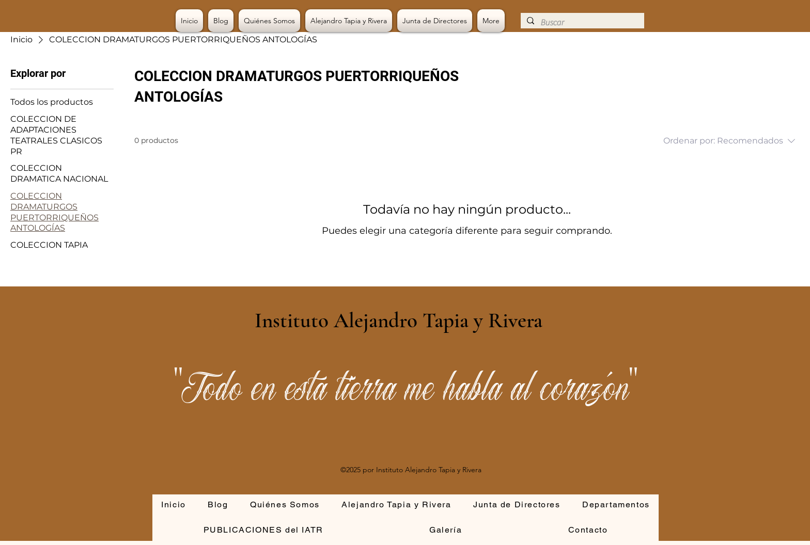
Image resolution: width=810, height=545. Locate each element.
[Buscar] (581, 23)
